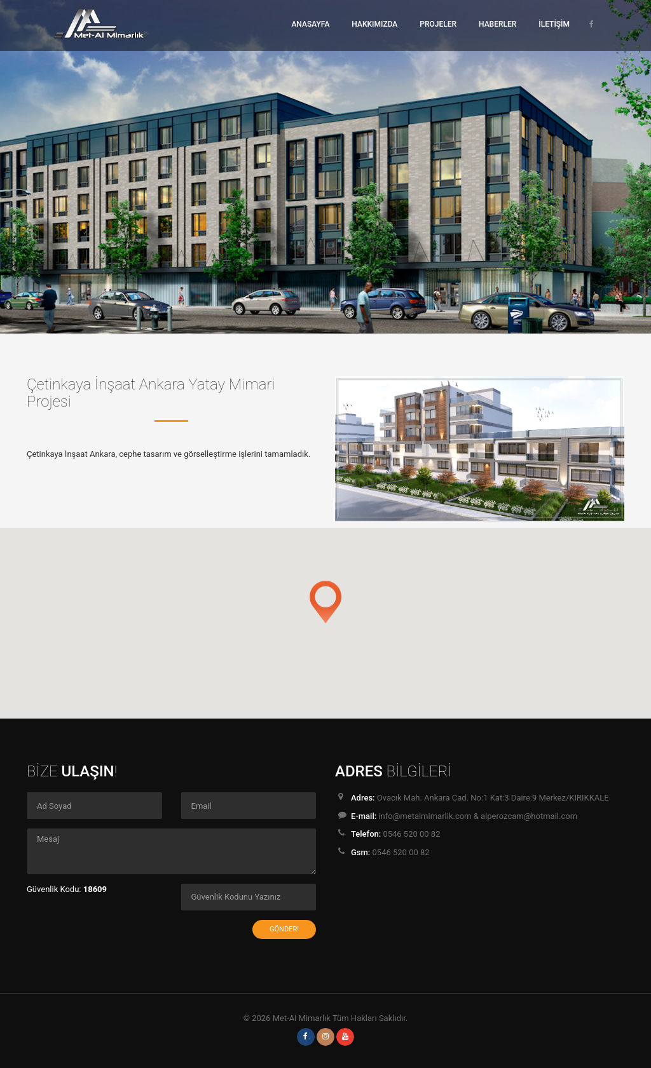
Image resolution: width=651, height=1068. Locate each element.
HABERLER (497, 24)
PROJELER (438, 24)
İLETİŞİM (554, 24)
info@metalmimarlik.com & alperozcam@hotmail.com (477, 816)
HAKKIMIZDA (374, 24)
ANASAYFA (310, 24)
